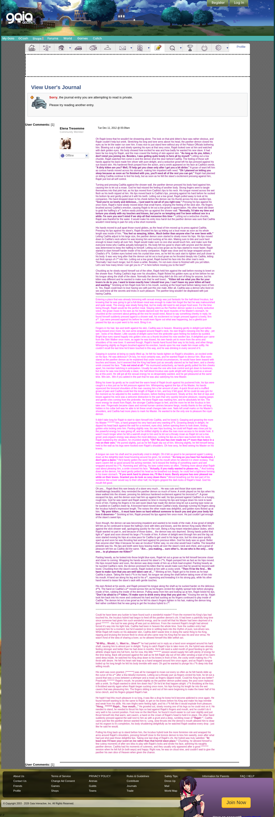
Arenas (93, 780)
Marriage (204, 48)
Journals (132, 786)
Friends (140, 48)
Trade (130, 790)
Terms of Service (61, 776)
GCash (23, 38)
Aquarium (93, 48)
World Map (171, 790)
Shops (38, 38)
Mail (123, 48)
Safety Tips (171, 776)
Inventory (108, 48)
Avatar (47, 48)
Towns (92, 790)
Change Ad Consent (63, 780)
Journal (157, 48)
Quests (172, 48)
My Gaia (8, 38)
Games (82, 38)
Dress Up (170, 780)
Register (218, 3)
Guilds (92, 786)
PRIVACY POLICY (100, 776)
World (67, 38)
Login (238, 3)
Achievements (189, 48)
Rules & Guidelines (138, 776)
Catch (97, 38)
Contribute (133, 780)
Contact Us (20, 780)
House (61, 48)
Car (79, 48)
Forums (52, 38)
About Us (18, 776)
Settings (219, 48)
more (70, 48)
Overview (32, 48)
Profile (241, 46)
